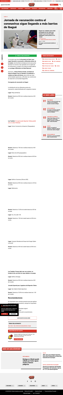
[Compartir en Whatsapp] (2, 71)
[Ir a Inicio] (31, 4)
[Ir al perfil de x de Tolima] (31, 381)
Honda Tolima (47, 68)
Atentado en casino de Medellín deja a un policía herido (53, 136)
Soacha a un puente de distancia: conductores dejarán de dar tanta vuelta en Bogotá (53, 128)
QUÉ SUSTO (56, 8)
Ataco (59, 59)
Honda (58, 66)
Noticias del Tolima (49, 66)
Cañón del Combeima (49, 70)
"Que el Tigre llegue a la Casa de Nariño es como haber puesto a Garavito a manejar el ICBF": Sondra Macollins (53, 120)
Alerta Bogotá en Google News (22, 318)
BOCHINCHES (42, 8)
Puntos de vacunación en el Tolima (22, 326)
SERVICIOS (49, 8)
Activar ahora (18, 339)
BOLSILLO (34, 8)
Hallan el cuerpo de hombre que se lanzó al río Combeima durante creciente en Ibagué (53, 102)
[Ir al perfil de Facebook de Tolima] (27, 381)
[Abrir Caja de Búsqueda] (60, 5)
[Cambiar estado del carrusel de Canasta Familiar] (9, 1)
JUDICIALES (13, 8)
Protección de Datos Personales (50, 391)
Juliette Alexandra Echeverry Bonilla (48, 39)
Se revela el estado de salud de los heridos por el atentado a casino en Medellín (53, 111)
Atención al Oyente (38, 391)
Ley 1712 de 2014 (36, 393)
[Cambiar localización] (54, 5)
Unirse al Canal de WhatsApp (22, 55)
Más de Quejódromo (12, 349)
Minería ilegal (47, 61)
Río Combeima (57, 61)
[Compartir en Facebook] (2, 64)
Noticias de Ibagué (48, 63)
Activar (4, 313)
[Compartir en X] (2, 67)
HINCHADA (27, 8)
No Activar (13, 313)
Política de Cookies (26, 393)
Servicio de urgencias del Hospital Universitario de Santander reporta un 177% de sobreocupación (52, 368)
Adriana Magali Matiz (49, 59)
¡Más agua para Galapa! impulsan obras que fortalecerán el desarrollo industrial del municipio (52, 356)
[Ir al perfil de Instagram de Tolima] (35, 381)
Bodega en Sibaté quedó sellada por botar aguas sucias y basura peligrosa (31, 361)
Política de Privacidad (29, 391)
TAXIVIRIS (20, 8)
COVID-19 (11, 326)
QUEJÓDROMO (5, 8)
